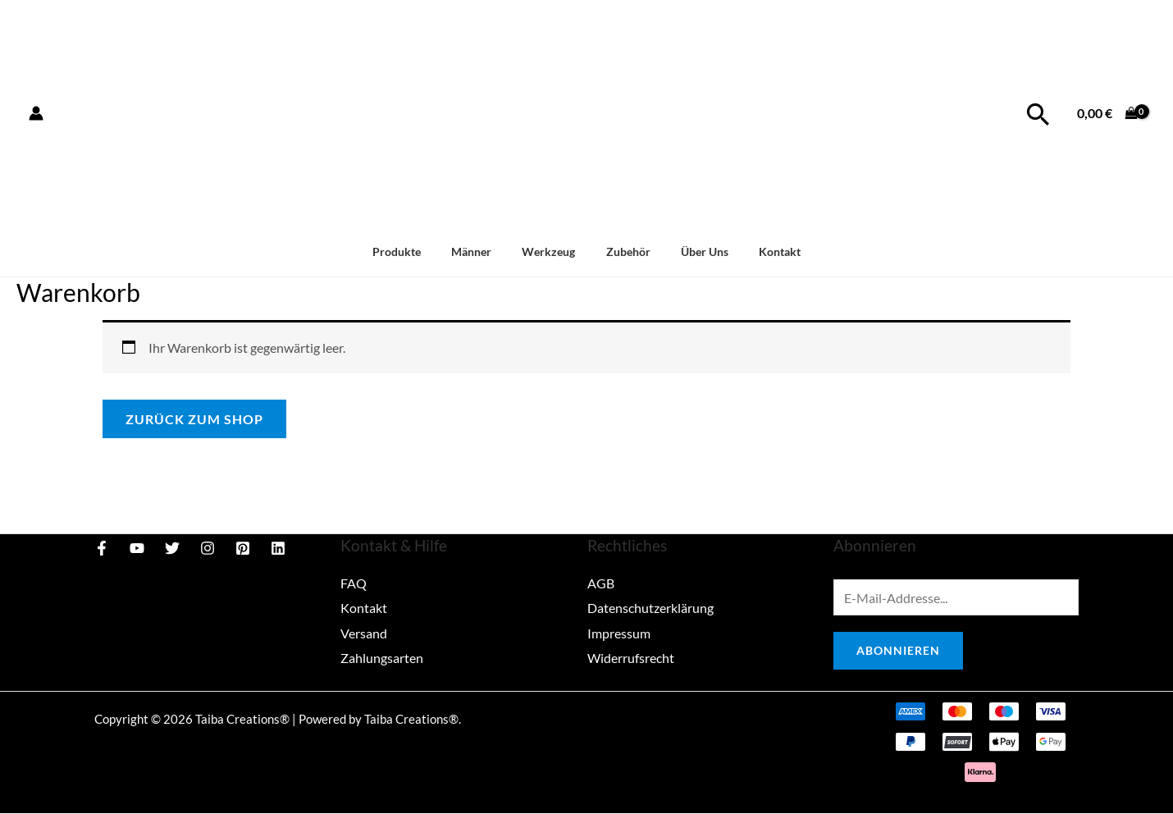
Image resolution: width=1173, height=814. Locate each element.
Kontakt (762, 251)
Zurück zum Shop (194, 419)
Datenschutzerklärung (650, 607)
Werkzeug (552, 251)
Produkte (414, 251)
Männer (482, 251)
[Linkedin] (278, 548)
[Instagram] (207, 548)
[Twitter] (172, 548)
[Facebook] (101, 548)
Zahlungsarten (381, 656)
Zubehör (624, 251)
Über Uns (694, 251)
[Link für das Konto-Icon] (36, 113)
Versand (363, 632)
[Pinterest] (242, 548)
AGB (600, 583)
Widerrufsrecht (630, 656)
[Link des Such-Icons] (1038, 113)
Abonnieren (898, 651)
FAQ (353, 583)
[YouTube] (137, 548)
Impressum (618, 632)
